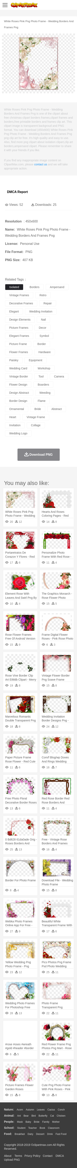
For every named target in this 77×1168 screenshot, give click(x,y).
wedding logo (18, 433)
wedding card (18, 368)
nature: (9, 1109)
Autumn (30, 1109)
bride (37, 409)
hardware (44, 352)
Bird (33, 1115)
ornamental (16, 409)
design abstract (19, 392)
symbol (44, 335)
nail (43, 319)
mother (56, 1121)
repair (47, 303)
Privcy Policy (32, 1155)
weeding (44, 392)
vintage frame (36, 417)
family (45, 1121)
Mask (20, 1121)
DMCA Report (17, 192)
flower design (18, 384)
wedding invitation (40, 311)
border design (18, 400)
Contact (47, 1155)
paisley (13, 360)
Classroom (53, 1128)
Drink (50, 1134)
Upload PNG (12, 1159)
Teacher (32, 1128)
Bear (26, 1115)
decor (42, 327)
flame (42, 400)
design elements (20, 319)
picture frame (18, 344)
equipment (35, 360)
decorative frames (21, 303)
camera (59, 376)
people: (9, 1121)
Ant (19, 1115)
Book (42, 1128)
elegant (14, 311)
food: (8, 1133)
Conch (61, 1109)
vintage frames (19, 295)
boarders (43, 384)
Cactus (51, 1109)
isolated (14, 287)
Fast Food (60, 1134)
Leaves (41, 1109)
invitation (15, 425)
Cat (52, 1115)
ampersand (57, 287)
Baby (28, 1121)
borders (34, 287)
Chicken (61, 1115)
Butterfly (43, 1115)
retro (43, 295)
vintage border (18, 376)
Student (21, 1128)
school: (9, 1127)
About (7, 1155)
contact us (40, 164)
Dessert (40, 1134)
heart (12, 417)
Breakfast (20, 1134)
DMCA (60, 1155)
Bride (36, 1121)
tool (41, 376)
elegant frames (19, 335)
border (41, 344)
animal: (9, 1115)
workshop (44, 368)
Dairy (30, 1134)
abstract (56, 409)
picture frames (18, 327)
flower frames (18, 352)
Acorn (20, 1109)
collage (35, 425)
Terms (18, 1155)
